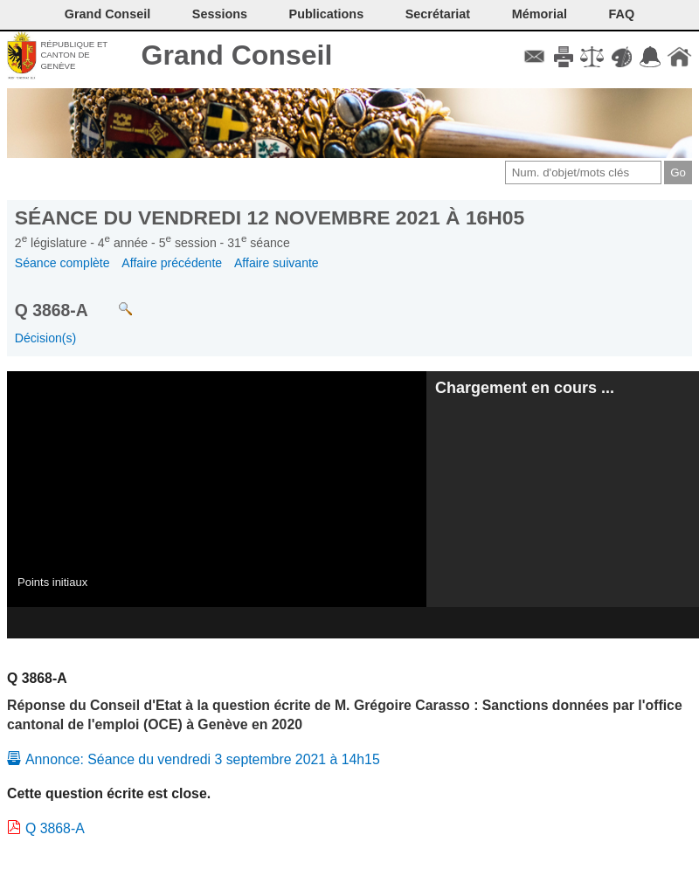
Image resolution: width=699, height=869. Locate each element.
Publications (326, 14)
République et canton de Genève (73, 55)
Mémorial (539, 14)
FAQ (622, 14)
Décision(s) (45, 338)
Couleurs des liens (621, 56)
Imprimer (563, 56)
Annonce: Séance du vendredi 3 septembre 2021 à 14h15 (202, 759)
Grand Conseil (237, 55)
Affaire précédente (171, 263)
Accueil (679, 56)
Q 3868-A (55, 828)
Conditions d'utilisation (592, 56)
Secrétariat (437, 14)
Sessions (219, 14)
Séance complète (62, 263)
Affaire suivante (276, 263)
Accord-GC (650, 56)
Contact (534, 56)
